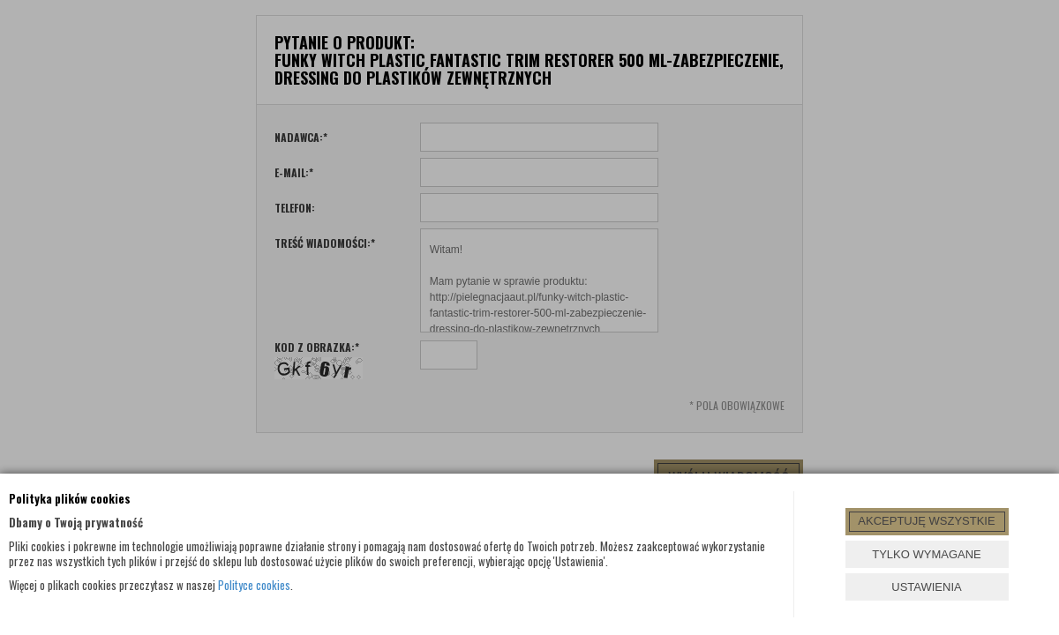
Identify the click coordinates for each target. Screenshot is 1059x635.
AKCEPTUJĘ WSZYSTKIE (926, 520)
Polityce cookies (254, 585)
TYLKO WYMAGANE (926, 554)
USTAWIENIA (926, 587)
